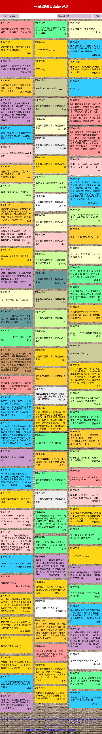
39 (43, 720)
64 (43, 722)
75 (87, 722)
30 (7, 720)
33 (19, 720)
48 (79, 720)
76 (91, 722)
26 (92, 718)
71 (71, 722)
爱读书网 (30, 730)
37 (35, 720)
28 (100, 718)
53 (99, 720)
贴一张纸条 (9, 16)
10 (28, 718)
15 (48, 718)
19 (64, 718)
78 (99, 722)
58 (19, 722)
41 (51, 720)
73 (79, 722)
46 (71, 720)
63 (39, 722)
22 (76, 718)
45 (67, 720)
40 (47, 720)
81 (51, 725)
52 (95, 720)
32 (15, 720)
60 (27, 722)
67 (55, 722)
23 (80, 718)
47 (75, 720)
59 (23, 722)
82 (55, 725)
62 (35, 722)
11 (32, 718)
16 (52, 718)
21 (72, 718)
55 (7, 722)
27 (96, 718)
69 (63, 722)
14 (44, 718)
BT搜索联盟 (49, 730)
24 (84, 718)
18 (60, 718)
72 (75, 722)
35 (27, 720)
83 (59, 725)
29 (3, 720)
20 (68, 718)
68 (59, 722)
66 (51, 722)
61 (31, 722)
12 (36, 718)
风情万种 (71, 730)
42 (55, 720)
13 (40, 718)
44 (63, 720)
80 (47, 725)
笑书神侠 (61, 730)
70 (67, 722)
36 (31, 720)
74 (83, 722)
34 (23, 720)
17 (56, 718)
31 (11, 720)
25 (88, 718)
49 (83, 720)
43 (59, 720)
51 (91, 720)
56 (11, 722)
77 (95, 722)
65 (47, 722)
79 (43, 725)
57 (15, 722)
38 (39, 720)
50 (87, 720)
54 (3, 722)
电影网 (39, 730)
